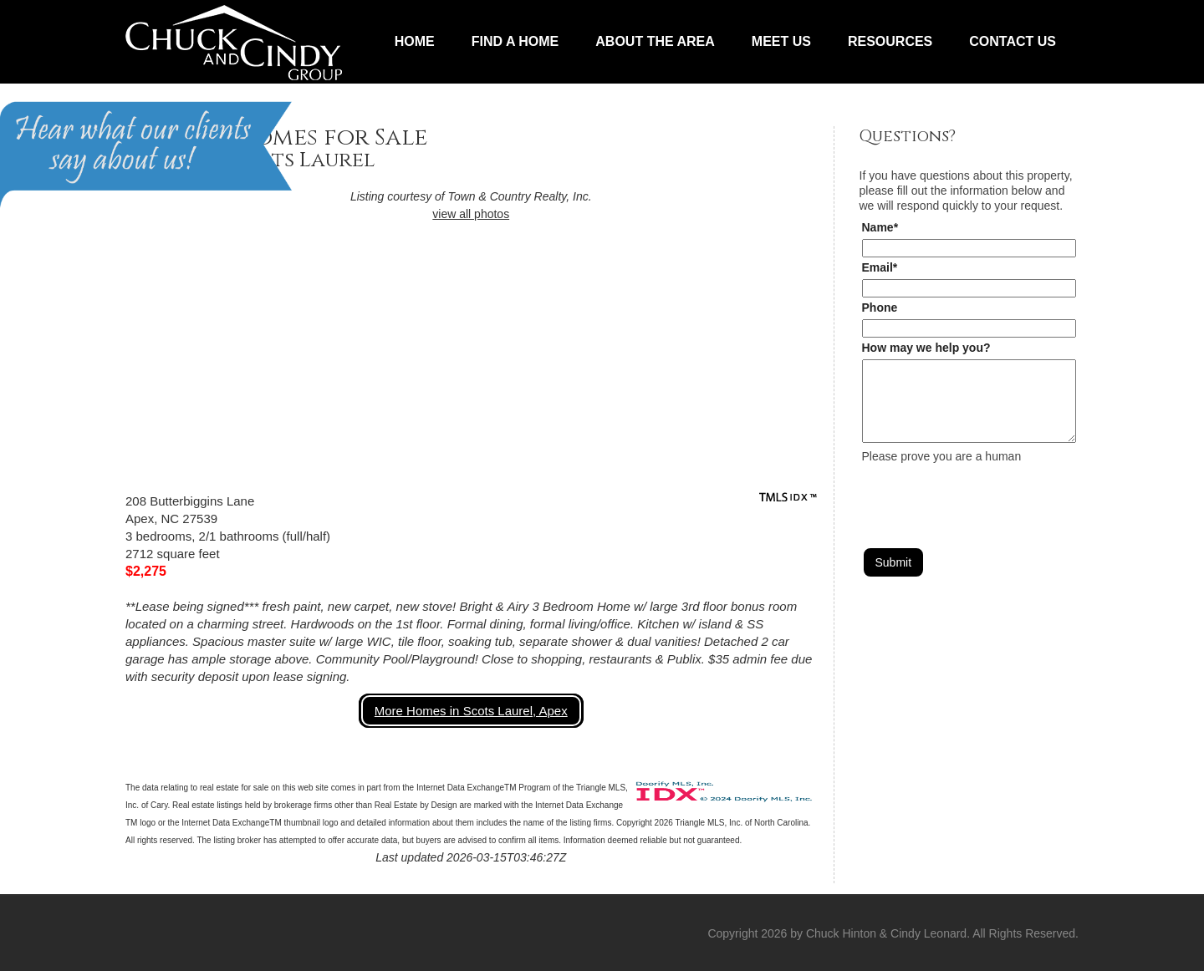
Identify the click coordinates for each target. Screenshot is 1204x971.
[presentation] (989, 496)
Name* (880, 227)
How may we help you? (926, 347)
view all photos (470, 214)
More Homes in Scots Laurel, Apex (471, 711)
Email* (880, 267)
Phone (880, 307)
